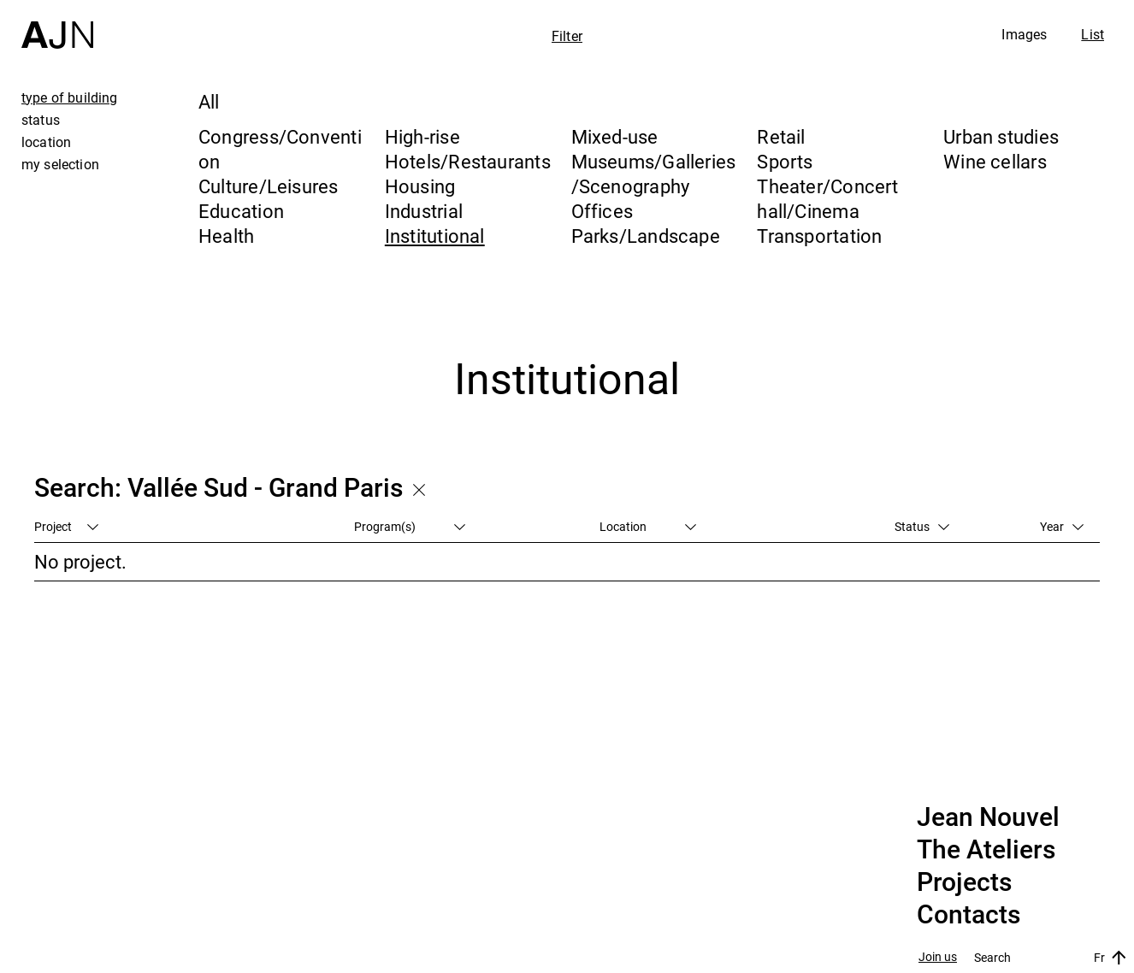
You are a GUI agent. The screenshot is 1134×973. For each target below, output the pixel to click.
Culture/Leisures (268, 186)
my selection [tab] (60, 164)
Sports (784, 161)
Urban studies (1001, 136)
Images (1024, 34)
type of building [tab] (69, 97)
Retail (781, 136)
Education (241, 210)
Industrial (424, 210)
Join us (937, 957)
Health (226, 235)
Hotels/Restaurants (468, 161)
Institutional (435, 235)
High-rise (422, 136)
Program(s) (409, 526)
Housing (420, 186)
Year (1062, 526)
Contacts (968, 915)
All (209, 101)
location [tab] (46, 142)
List (1092, 34)
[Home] (57, 24)
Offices (602, 210)
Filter (567, 36)
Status (922, 526)
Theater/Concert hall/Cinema (827, 198)
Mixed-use (615, 136)
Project (66, 526)
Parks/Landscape (645, 235)
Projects (964, 882)
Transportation (819, 235)
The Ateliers (986, 850)
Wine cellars (995, 161)
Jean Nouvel (988, 817)
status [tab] (40, 119)
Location (647, 526)
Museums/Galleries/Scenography (653, 173)
